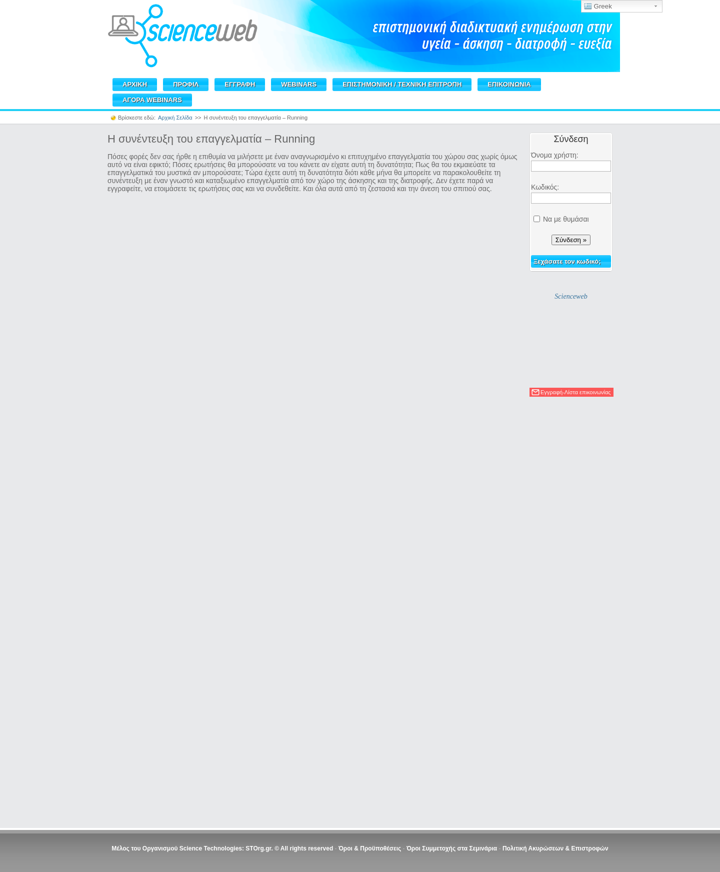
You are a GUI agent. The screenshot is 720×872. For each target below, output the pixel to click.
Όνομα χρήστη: (554, 155)
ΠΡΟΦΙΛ (185, 84)
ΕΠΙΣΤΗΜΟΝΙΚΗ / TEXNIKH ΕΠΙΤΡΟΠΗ (402, 84)
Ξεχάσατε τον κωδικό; (567, 261)
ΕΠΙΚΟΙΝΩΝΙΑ (509, 84)
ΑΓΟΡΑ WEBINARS (152, 100)
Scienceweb (570, 296)
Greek (598, 7)
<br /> (313, 508)
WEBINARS (298, 84)
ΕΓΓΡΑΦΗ (239, 84)
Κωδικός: (545, 187)
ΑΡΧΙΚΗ (134, 84)
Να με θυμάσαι (566, 219)
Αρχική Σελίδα (175, 118)
